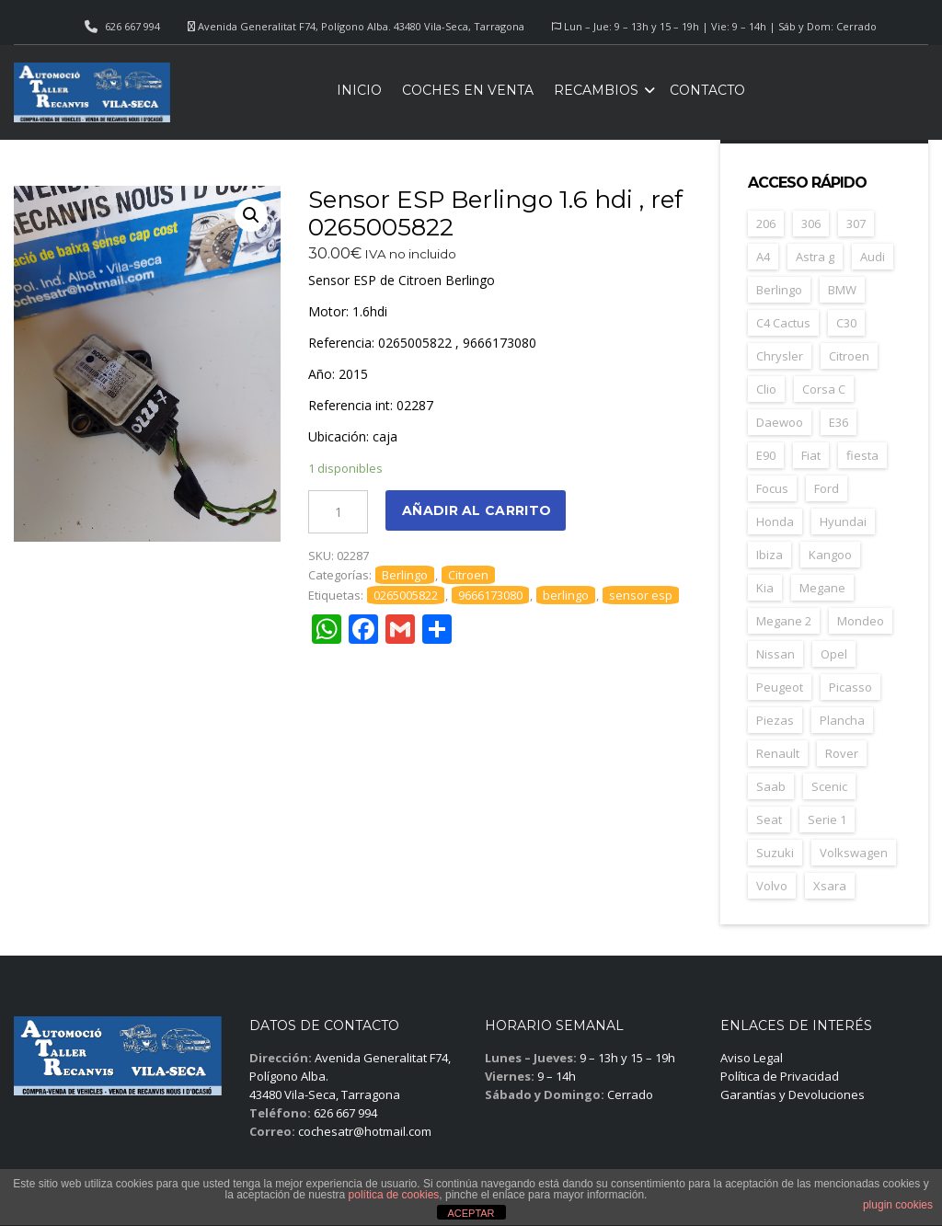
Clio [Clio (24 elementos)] (766, 389)
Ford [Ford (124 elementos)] (826, 488)
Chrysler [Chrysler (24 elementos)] (779, 356)
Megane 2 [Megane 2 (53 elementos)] (783, 621)
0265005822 (405, 595)
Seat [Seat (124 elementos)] (769, 819)
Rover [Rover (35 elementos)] (841, 753)
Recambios (596, 90)
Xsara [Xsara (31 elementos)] (829, 885)
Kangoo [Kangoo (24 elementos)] (830, 554)
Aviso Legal (751, 1057)
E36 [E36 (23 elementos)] (838, 422)
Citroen (468, 575)
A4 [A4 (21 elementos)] (763, 256)
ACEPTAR (470, 1213)
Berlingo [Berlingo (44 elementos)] (779, 289)
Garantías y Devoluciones (792, 1094)
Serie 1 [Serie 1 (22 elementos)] (827, 819)
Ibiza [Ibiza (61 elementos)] (769, 554)
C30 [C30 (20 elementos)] (846, 323)
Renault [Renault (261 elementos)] (777, 753)
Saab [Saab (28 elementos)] (771, 786)
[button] (251, 215)
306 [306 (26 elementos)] (811, 223)
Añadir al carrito (476, 510)
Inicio (359, 90)
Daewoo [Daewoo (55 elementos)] (779, 422)
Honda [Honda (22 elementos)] (775, 521)
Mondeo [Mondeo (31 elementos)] (860, 621)
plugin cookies (898, 1204)
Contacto (707, 90)
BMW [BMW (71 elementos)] (842, 289)
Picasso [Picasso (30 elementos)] (850, 687)
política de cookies (394, 1194)
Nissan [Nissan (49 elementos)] (775, 654)
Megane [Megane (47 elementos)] (822, 587)
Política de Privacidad (779, 1076)
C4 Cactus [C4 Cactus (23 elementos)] (783, 323)
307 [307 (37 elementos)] (856, 223)
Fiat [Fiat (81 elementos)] (811, 455)
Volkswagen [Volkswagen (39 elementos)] (854, 852)
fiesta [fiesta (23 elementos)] (862, 455)
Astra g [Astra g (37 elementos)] (815, 256)
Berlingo (405, 575)
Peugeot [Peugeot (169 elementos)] (779, 687)
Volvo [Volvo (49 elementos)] (771, 885)
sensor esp (640, 595)
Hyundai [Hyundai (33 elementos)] (843, 521)
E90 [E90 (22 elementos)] (765, 455)
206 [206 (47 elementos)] (765, 223)
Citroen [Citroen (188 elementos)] (849, 356)
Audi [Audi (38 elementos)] (872, 256)
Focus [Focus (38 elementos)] (772, 488)
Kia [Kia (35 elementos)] (765, 587)
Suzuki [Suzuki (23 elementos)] (775, 852)
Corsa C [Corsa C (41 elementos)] (823, 389)
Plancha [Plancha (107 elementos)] (842, 720)
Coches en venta (468, 90)
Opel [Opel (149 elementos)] (834, 654)
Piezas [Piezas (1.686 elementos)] (775, 720)
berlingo (566, 595)
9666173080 (490, 595)
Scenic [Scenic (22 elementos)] (829, 786)
